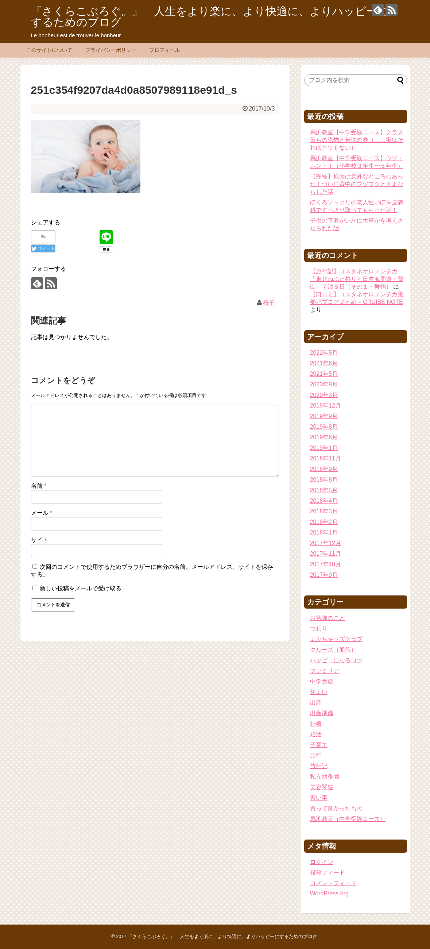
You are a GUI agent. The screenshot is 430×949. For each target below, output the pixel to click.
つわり (319, 628)
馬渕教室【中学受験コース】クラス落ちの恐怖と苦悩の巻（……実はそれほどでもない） (356, 140)
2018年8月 (324, 480)
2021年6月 (324, 363)
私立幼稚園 (324, 777)
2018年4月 (324, 501)
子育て (319, 745)
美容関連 (321, 787)
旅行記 (319, 766)
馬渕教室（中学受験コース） (348, 819)
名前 (39, 486)
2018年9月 (324, 469)
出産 (316, 702)
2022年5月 (324, 353)
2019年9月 (324, 416)
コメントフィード (333, 883)
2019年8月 (324, 427)
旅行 (316, 755)
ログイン (321, 862)
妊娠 (316, 724)
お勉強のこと (327, 618)
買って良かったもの (336, 808)
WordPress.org (329, 893)
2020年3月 (324, 395)
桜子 (269, 303)
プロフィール (164, 50)
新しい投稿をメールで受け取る (80, 588)
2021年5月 (324, 374)
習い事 (319, 798)
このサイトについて (49, 50)
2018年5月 (324, 490)
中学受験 (321, 681)
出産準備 (321, 713)
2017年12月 (325, 543)
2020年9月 (324, 384)
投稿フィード (327, 872)
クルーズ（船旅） (333, 650)
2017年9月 (324, 575)
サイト (40, 540)
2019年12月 (325, 405)
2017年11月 (325, 554)
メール (42, 513)
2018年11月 (325, 458)
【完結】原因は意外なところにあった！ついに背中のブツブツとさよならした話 (356, 184)
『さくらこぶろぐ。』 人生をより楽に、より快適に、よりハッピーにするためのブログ (209, 16)
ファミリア (324, 671)
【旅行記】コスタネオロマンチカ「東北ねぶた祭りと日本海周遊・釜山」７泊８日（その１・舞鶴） (356, 279)
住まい (319, 692)
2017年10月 (325, 564)
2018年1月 (324, 532)
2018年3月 (324, 511)
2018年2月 (324, 522)
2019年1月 (324, 448)
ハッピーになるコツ (336, 660)
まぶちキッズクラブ (336, 639)
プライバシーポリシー (110, 50)
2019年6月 (324, 437)
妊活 (316, 734)
